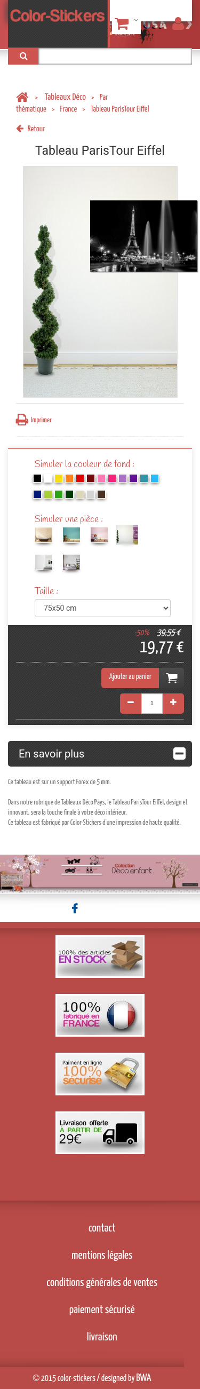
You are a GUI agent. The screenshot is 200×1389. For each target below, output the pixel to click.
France (68, 109)
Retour (30, 129)
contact (102, 1228)
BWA (143, 1378)
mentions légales (102, 1255)
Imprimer (34, 420)
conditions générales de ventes (101, 1282)
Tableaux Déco (65, 97)
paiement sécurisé (102, 1310)
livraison (102, 1337)
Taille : (47, 592)
